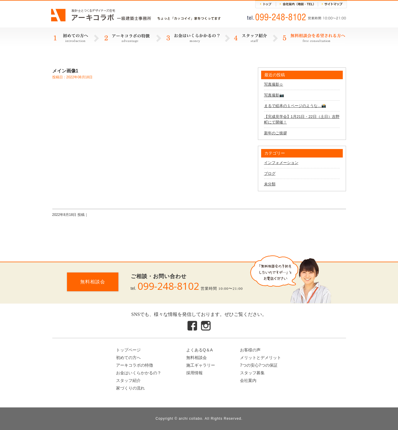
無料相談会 (92, 281)
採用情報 (194, 372)
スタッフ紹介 (128, 380)
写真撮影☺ (273, 84)
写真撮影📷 (274, 95)
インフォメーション (281, 162)
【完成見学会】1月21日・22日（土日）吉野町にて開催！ (302, 119)
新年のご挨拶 (275, 133)
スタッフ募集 (252, 372)
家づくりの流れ (130, 388)
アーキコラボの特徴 (134, 365)
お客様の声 (250, 350)
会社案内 (248, 380)
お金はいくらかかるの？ (138, 372)
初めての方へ (128, 357)
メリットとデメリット (260, 357)
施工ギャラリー (200, 365)
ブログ (270, 173)
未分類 (270, 184)
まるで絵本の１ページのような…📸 (295, 106)
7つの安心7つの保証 (259, 365)
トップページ (128, 350)
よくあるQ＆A (199, 350)
